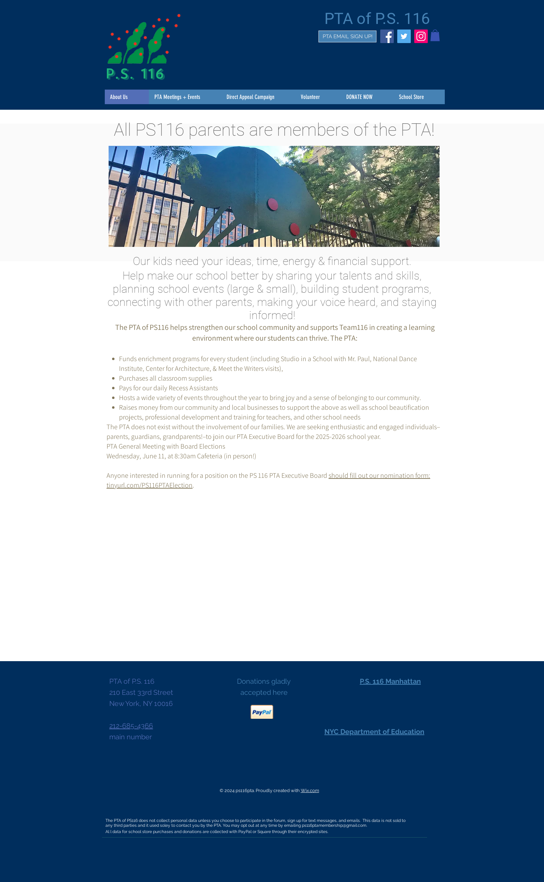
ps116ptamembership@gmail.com (334, 825)
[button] (435, 35)
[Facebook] (387, 36)
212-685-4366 (131, 726)
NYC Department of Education (374, 731)
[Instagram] (421, 36)
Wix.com (310, 790)
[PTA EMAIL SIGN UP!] (347, 36)
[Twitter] (404, 36)
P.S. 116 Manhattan (390, 681)
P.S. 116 (134, 74)
